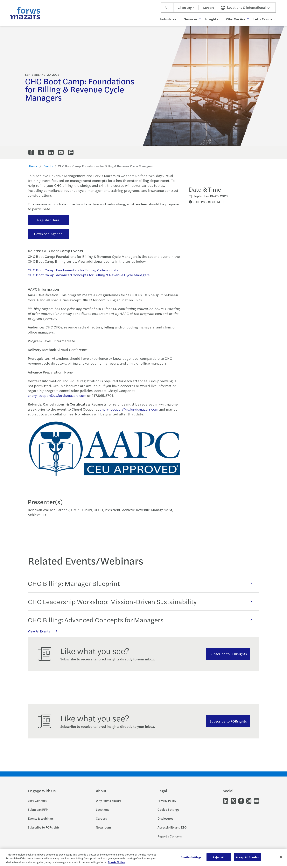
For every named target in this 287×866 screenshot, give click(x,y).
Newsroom (103, 827)
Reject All (218, 857)
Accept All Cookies (247, 857)
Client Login (186, 7)
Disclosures (165, 818)
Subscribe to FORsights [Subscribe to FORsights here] (228, 721)
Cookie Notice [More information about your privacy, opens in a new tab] (116, 862)
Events (48, 166)
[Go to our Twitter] (233, 800)
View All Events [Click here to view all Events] (45, 631)
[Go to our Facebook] (241, 800)
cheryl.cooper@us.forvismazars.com (57, 395)
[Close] (280, 857)
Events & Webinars (40, 818)
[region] (143, 857)
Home (33, 166)
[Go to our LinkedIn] (225, 800)
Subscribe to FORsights (228, 653)
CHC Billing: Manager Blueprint (142, 583)
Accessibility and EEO (172, 827)
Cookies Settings (191, 857)
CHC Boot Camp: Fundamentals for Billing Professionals (73, 270)
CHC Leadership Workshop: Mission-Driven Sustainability (142, 601)
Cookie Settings (168, 809)
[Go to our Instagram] (248, 800)
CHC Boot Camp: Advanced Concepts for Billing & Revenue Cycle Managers (89, 274)
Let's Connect (37, 800)
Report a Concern (170, 836)
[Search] (167, 7)
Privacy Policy (167, 800)
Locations (102, 809)
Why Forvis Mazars (108, 800)
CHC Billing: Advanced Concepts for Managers (142, 619)
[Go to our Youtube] (256, 800)
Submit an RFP (38, 809)
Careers (208, 7)
